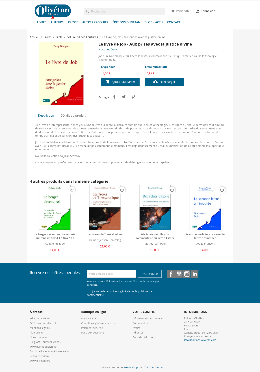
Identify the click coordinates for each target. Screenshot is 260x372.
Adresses (138, 332)
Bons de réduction (143, 337)
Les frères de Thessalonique (104, 234)
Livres (41, 22)
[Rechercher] (124, 11)
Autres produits (95, 22)
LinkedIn (194, 274)
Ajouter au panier (120, 82)
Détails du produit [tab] (73, 115)
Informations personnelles (148, 318)
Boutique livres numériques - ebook (51, 351)
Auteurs (57, 22)
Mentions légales (40, 328)
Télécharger (164, 82)
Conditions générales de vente (99, 323)
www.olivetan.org (40, 360)
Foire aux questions (92, 332)
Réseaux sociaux (39, 356)
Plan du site (37, 332)
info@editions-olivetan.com (200, 340)
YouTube (179, 274)
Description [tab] (46, 115)
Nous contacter (39, 337)
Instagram (186, 274)
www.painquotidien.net (43, 346)
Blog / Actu (154, 22)
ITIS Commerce (153, 367)
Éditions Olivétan (126, 22)
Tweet (123, 96)
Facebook (171, 274)
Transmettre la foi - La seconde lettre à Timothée (205, 236)
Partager (114, 96)
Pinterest (133, 96)
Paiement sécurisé (92, 328)
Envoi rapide (88, 318)
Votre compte (144, 312)
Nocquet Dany (108, 49)
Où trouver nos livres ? (43, 323)
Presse (73, 22)
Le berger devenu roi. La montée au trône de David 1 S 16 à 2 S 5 (54, 236)
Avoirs (136, 328)
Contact (173, 22)
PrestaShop (131, 367)
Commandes (140, 323)
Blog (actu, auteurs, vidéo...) (46, 342)
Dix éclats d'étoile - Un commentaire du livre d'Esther (155, 236)
